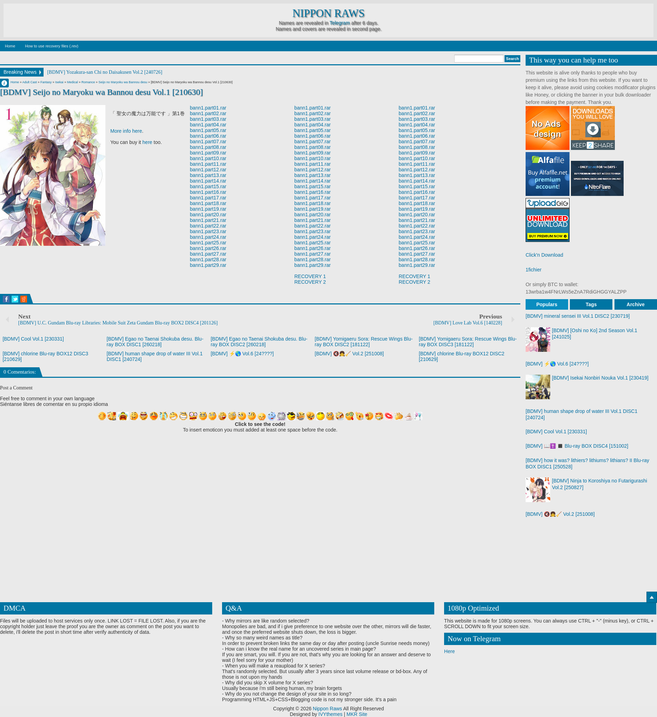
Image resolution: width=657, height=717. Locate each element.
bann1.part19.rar (208, 209)
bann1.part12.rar (208, 169)
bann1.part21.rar (208, 220)
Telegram (340, 23)
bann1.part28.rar (208, 259)
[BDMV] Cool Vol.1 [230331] (33, 339)
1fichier (533, 269)
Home (10, 46)
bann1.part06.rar (208, 136)
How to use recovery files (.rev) (51, 46)
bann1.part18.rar (208, 203)
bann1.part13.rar (208, 175)
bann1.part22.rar (208, 226)
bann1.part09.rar (208, 153)
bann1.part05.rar (208, 130)
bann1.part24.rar (208, 237)
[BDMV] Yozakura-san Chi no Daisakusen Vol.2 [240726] (104, 72)
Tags (591, 304)
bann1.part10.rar (208, 158)
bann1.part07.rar (208, 141)
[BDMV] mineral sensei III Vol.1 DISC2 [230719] (578, 316)
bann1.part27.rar (208, 254)
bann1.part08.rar (208, 147)
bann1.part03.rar (208, 119)
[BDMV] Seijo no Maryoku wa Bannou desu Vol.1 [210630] (101, 92)
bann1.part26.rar (208, 248)
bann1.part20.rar (208, 214)
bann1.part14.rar (208, 181)
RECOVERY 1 (310, 276)
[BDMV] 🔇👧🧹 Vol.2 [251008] (349, 353)
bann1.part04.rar (208, 124)
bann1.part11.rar (208, 164)
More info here (126, 131)
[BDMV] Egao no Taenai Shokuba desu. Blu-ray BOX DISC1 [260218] (155, 341)
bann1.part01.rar (208, 108)
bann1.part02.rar (208, 113)
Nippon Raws (328, 13)
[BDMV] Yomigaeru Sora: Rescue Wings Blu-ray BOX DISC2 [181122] (364, 341)
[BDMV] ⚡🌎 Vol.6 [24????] (242, 353)
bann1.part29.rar (208, 265)
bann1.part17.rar (208, 197)
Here (449, 651)
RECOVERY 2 (310, 282)
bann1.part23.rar (208, 231)
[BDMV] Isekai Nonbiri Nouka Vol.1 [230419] (600, 378)
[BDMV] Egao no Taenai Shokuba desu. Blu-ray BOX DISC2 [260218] (259, 341)
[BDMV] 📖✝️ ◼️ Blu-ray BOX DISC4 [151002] (577, 446)
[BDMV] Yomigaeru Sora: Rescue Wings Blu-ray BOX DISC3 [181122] (468, 341)
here (147, 142)
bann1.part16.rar (208, 192)
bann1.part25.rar (208, 242)
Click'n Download (544, 255)
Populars (546, 304)
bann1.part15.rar (208, 186)
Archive (636, 304)
